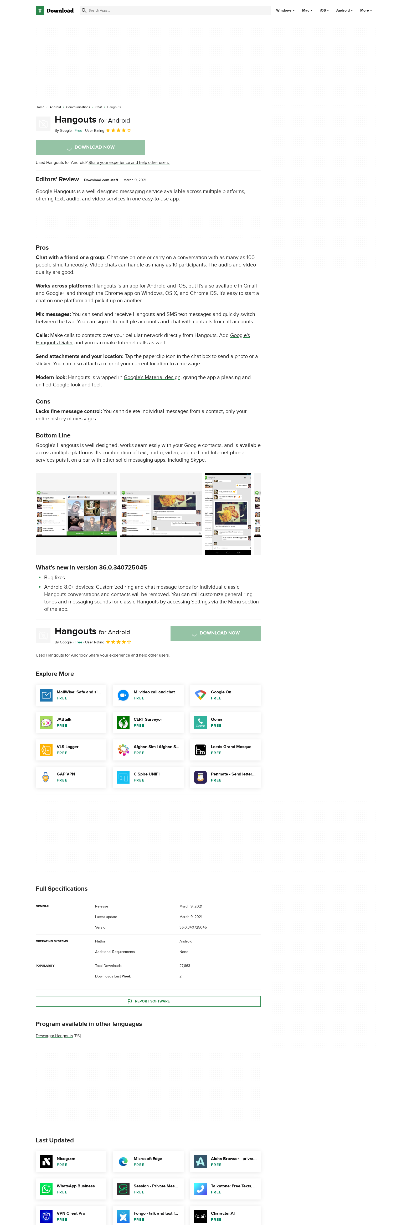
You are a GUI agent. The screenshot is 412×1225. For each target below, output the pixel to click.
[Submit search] (84, 10)
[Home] (40, 107)
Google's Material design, (153, 377)
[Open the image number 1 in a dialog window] (161, 514)
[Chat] (98, 107)
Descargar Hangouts (54, 1036)
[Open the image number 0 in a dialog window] (76, 514)
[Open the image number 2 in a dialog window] (228, 514)
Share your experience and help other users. (129, 162)
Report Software (148, 1001)
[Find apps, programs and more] (175, 10)
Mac (305, 10)
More (366, 10)
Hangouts (92, 119)
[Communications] (78, 107)
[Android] (55, 107)
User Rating (108, 130)
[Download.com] (55, 10)
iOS (323, 10)
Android (343, 10)
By (63, 130)
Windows (284, 10)
